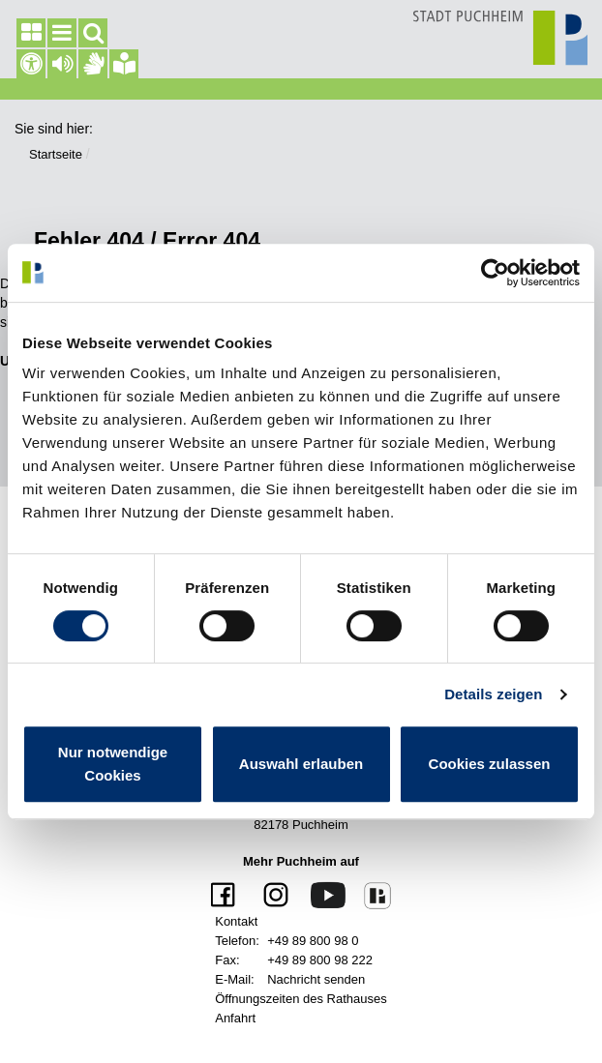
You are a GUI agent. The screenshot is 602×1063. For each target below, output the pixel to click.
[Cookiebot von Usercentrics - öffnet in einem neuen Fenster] (495, 272)
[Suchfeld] (92, 32)
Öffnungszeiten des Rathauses (301, 998)
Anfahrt (235, 1018)
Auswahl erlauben (301, 763)
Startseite (55, 154)
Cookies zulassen (490, 763)
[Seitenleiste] (30, 32)
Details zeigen (493, 694)
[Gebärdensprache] (92, 63)
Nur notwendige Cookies (112, 763)
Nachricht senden (316, 979)
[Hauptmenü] (61, 32)
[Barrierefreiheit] (30, 63)
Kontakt (236, 921)
